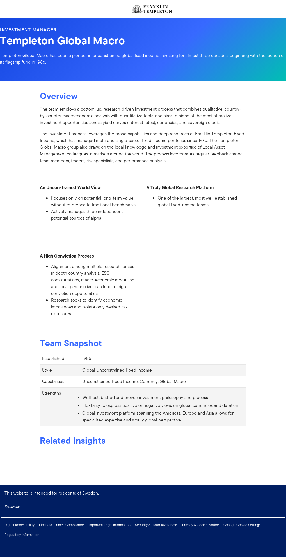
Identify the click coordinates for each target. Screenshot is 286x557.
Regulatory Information (21, 534)
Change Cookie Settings (242, 525)
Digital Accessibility (19, 525)
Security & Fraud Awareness (156, 525)
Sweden (12, 507)
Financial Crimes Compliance (61, 525)
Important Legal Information (109, 525)
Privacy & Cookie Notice (200, 525)
